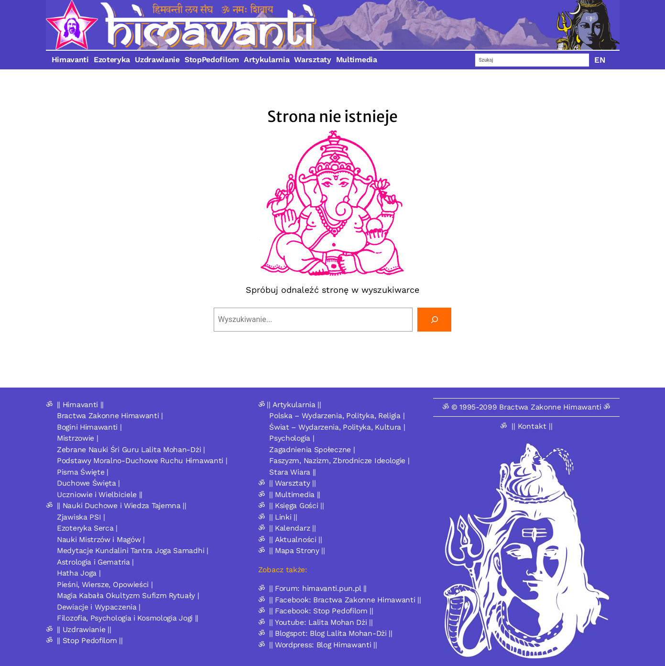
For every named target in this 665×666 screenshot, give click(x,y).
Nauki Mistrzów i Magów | (101, 539)
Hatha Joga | (78, 572)
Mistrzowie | (77, 438)
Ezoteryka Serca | (87, 528)
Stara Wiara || (292, 472)
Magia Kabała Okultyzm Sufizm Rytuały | (128, 595)
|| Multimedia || (294, 494)
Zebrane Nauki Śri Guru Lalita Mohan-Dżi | (131, 449)
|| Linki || (283, 517)
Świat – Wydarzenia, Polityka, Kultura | (337, 427)
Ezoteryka (112, 59)
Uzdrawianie (157, 59)
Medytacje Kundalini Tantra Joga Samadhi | (132, 550)
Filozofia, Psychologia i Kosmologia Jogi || (127, 617)
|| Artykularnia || (294, 404)
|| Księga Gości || (296, 505)
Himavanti (70, 59)
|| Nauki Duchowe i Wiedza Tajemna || (121, 505)
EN (600, 60)
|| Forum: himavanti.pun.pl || (318, 588)
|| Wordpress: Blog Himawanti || (323, 644)
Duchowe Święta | (88, 483)
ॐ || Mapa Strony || (291, 550)
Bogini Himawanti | (89, 427)
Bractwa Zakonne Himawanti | (110, 415)
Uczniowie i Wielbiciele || (99, 494)
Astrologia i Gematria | (95, 561)
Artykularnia (266, 59)
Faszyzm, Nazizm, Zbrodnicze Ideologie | (339, 460)
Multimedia (356, 59)
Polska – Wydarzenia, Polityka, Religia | (336, 415)
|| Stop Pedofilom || (90, 640)
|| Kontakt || (532, 426)
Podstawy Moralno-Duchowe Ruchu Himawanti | (142, 460)
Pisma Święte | (83, 472)
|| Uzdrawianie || (84, 629)
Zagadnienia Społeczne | (312, 449)
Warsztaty (312, 59)
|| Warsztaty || (292, 483)
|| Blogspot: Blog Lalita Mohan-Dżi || (330, 633)
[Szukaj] (434, 319)
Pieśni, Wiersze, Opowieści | (105, 584)
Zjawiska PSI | (81, 517)
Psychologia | (291, 438)
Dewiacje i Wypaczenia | (99, 606)
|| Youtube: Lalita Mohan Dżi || (321, 622)
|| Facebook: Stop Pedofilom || (321, 610)
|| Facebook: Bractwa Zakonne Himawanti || (345, 599)
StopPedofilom (212, 59)
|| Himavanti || (80, 404)
